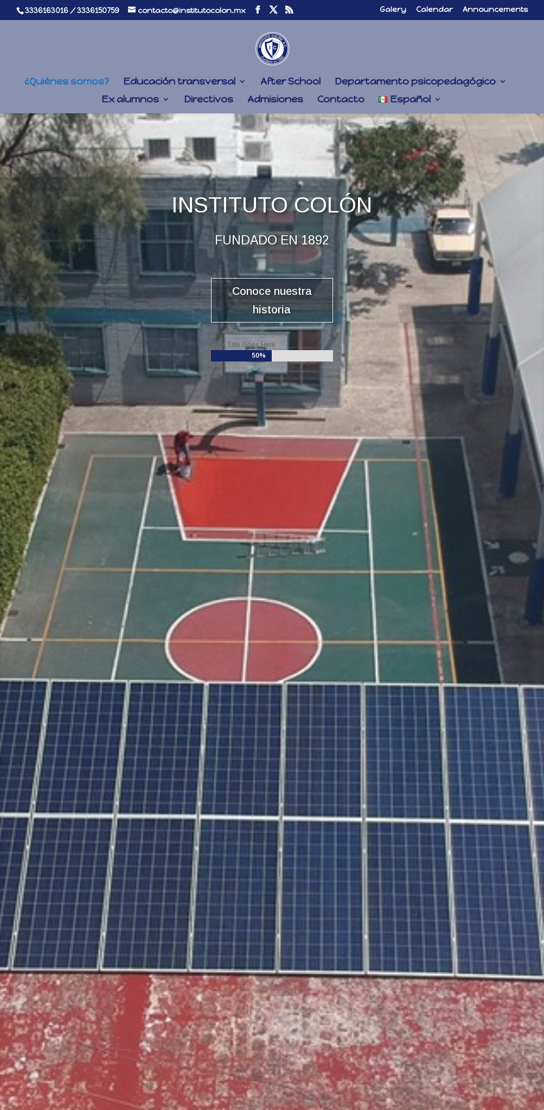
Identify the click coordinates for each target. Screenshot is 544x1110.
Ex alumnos (130, 100)
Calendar (434, 10)
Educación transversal (179, 82)
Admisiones (275, 100)
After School (290, 82)
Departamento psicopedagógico (415, 82)
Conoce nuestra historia (272, 300)
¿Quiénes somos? (66, 82)
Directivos (208, 100)
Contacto (340, 100)
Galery (393, 10)
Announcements (495, 10)
